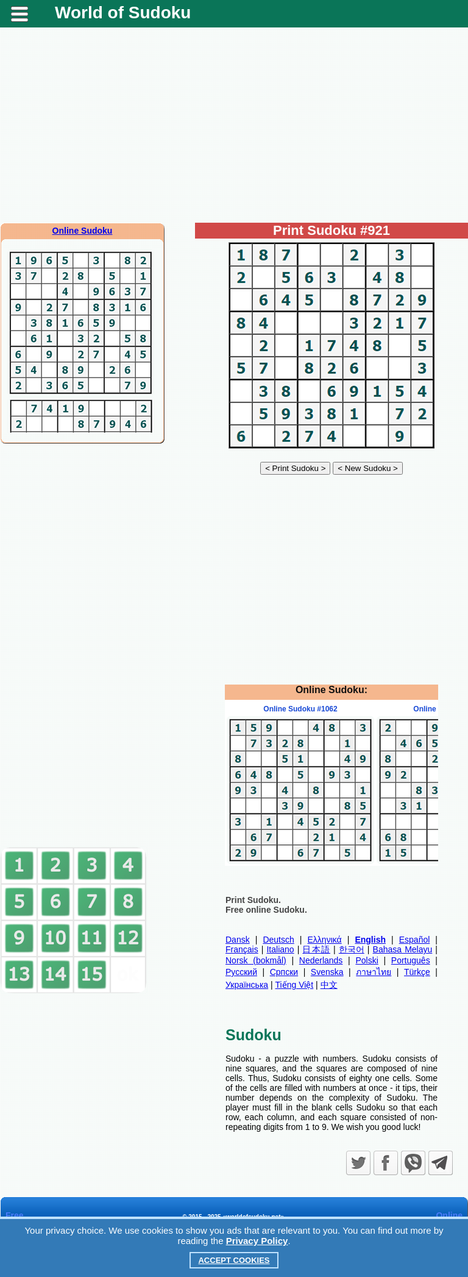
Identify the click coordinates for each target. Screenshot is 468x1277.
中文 (329, 985)
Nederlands (321, 960)
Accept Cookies (233, 1260)
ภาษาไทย (373, 972)
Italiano (280, 949)
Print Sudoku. (253, 900)
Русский (241, 972)
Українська (246, 985)
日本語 (316, 949)
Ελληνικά (325, 939)
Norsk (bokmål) (255, 960)
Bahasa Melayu (403, 949)
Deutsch (278, 939)
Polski (366, 960)
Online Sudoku (82, 231)
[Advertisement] (234, 125)
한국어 (351, 949)
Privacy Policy (257, 1241)
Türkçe (417, 972)
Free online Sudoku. (266, 910)
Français (241, 949)
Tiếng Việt (294, 985)
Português (410, 960)
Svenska (327, 972)
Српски (284, 972)
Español (414, 939)
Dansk (237, 939)
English (370, 939)
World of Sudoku (123, 12)
